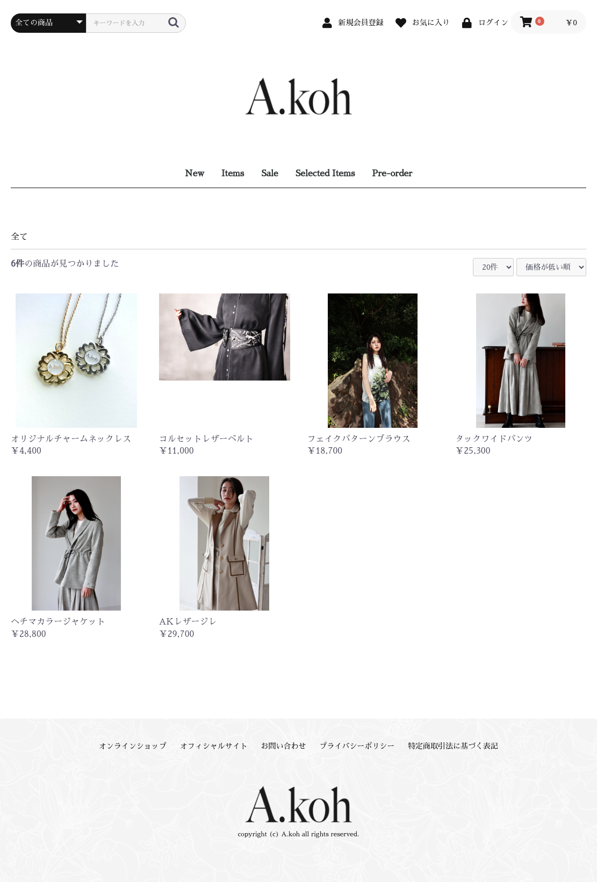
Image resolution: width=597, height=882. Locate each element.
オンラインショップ (133, 746)
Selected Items (325, 173)
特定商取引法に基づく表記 (453, 746)
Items (232, 173)
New (194, 173)
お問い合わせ (283, 746)
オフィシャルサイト (214, 746)
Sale (269, 173)
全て (19, 237)
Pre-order (392, 173)
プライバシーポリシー (356, 746)
